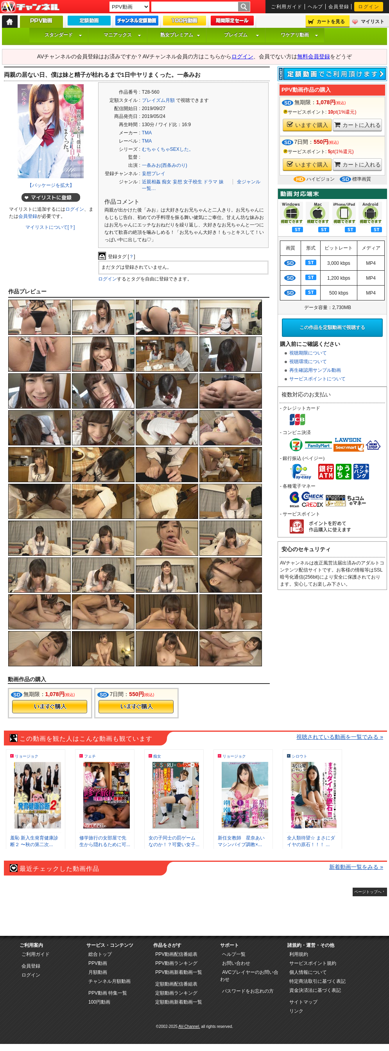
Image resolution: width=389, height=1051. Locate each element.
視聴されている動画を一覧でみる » (339, 737)
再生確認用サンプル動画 (315, 370)
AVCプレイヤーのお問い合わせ (249, 976)
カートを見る (331, 21)
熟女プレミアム (180, 35)
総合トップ (100, 954)
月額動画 (97, 972)
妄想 (177, 182)
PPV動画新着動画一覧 (178, 972)
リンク (296, 1011)
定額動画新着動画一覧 (178, 1002)
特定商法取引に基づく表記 (317, 981)
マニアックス (122, 35)
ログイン (368, 6)
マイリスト (372, 21)
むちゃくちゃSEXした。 (168, 149)
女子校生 (192, 182)
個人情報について (308, 972)
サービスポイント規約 (312, 963)
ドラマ (210, 182)
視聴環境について (308, 361)
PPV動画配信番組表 (176, 954)
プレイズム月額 (158, 100)
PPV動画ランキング (176, 963)
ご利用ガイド (287, 6)
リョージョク (26, 756)
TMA (147, 133)
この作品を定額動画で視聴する (332, 327)
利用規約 (298, 954)
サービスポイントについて (317, 379)
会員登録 (339, 6)
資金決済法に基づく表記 (315, 990)
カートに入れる (357, 124)
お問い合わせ (236, 963)
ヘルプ (315, 6)
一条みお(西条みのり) (164, 165)
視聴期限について (308, 353)
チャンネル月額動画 (109, 981)
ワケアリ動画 (299, 35)
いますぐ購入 (307, 124)
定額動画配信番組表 (176, 984)
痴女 (166, 182)
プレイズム (241, 35)
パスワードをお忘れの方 (248, 991)
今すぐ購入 (49, 706)
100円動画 (99, 1002)
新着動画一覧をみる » (356, 867)
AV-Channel (30, 7)
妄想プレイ (153, 173)
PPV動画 (97, 963)
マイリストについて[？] (50, 227)
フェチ (90, 756)
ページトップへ (368, 892)
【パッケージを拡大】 (50, 185)
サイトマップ (303, 1002)
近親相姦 (151, 182)
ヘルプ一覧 (234, 954)
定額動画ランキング (176, 993)
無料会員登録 (313, 56)
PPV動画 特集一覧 (107, 993)
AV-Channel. (189, 1026)
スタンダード (63, 35)
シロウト (299, 756)
